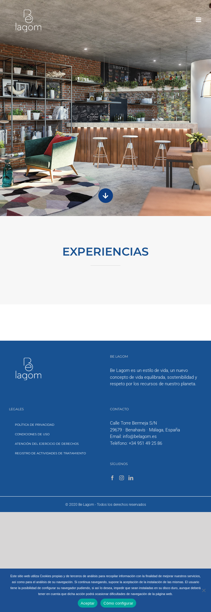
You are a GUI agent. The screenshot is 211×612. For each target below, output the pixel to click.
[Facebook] (112, 477)
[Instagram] (121, 477)
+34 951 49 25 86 (145, 443)
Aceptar (88, 603)
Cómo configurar (118, 603)
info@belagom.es (140, 436)
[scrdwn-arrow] (105, 188)
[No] (204, 590)
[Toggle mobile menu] (199, 20)
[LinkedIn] (130, 477)
